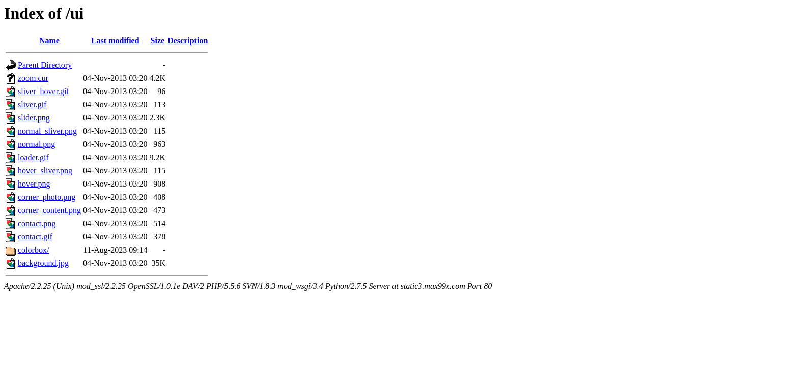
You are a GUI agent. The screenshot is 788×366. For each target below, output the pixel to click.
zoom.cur (33, 78)
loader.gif (33, 157)
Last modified (115, 40)
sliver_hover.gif (43, 91)
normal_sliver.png (47, 131)
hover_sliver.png (45, 170)
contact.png (36, 223)
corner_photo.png (46, 197)
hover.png (34, 183)
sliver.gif (32, 104)
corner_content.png (49, 210)
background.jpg (43, 263)
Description (187, 40)
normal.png (36, 144)
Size (158, 40)
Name (49, 40)
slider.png (34, 117)
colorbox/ (33, 250)
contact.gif (35, 236)
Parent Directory (45, 64)
